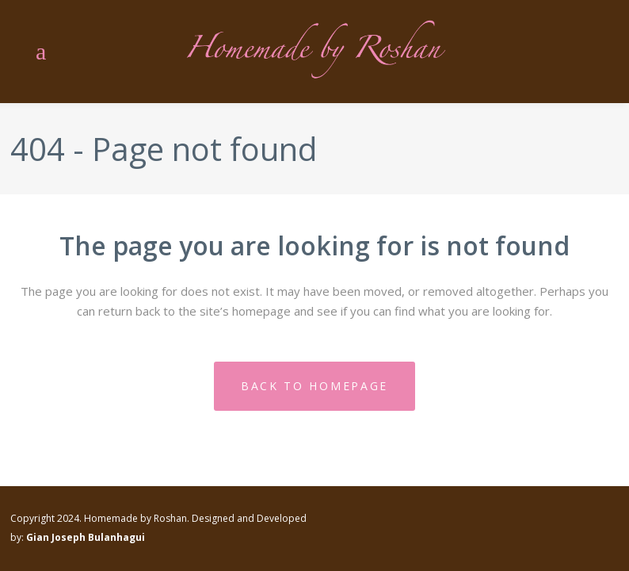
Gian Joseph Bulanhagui (85, 537)
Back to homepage (314, 385)
